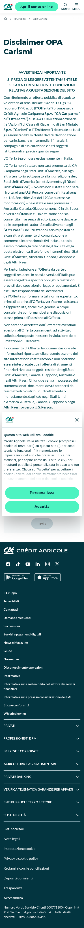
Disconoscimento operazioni (23, 667)
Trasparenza (13, 888)
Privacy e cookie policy (21, 858)
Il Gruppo (20, 18)
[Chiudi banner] (77, 419)
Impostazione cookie (19, 848)
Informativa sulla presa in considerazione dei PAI (37, 697)
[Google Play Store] (17, 577)
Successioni (12, 626)
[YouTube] (27, 564)
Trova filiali (11, 601)
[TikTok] (17, 564)
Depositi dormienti (18, 878)
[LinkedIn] (37, 564)
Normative (11, 659)
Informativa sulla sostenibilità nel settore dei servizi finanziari (39, 686)
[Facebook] (8, 564)
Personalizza (42, 493)
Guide (8, 651)
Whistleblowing (15, 713)
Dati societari (14, 829)
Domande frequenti (17, 618)
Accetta (42, 507)
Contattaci (11, 609)
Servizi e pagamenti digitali (22, 634)
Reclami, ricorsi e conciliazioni (26, 868)
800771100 (55, 907)
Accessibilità (13, 898)
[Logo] (8, 7)
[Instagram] (47, 564)
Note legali (12, 838)
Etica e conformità (16, 705)
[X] (57, 564)
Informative (12, 676)
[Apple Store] (47, 577)
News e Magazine (16, 642)
